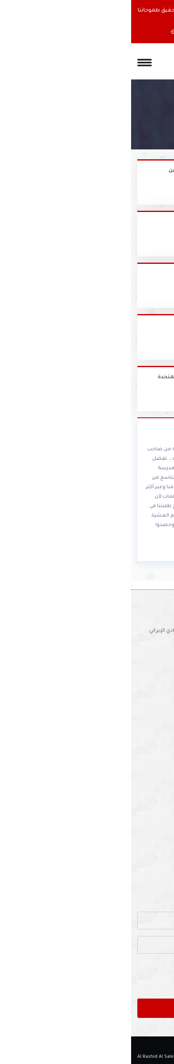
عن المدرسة (153, 730)
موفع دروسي (134, 274)
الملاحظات (155, 783)
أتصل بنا (158, 870)
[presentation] (105, 976)
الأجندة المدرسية (147, 844)
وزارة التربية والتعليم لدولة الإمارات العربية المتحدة (88, 377)
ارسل (87, 1007)
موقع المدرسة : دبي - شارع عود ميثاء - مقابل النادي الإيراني (88, 631)
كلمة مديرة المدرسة (144, 743)
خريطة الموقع (150, 884)
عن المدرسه (117, 32)
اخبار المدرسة (152, 756)
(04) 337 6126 (141, 644)
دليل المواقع (153, 857)
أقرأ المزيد (149, 550)
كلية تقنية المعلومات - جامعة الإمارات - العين (94, 171)
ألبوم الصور (154, 770)
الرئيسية (157, 717)
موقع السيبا (135, 222)
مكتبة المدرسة (150, 818)
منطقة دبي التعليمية (124, 325)
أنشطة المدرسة (148, 831)
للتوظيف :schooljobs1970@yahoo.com (110, 658)
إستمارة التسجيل (64, 32)
